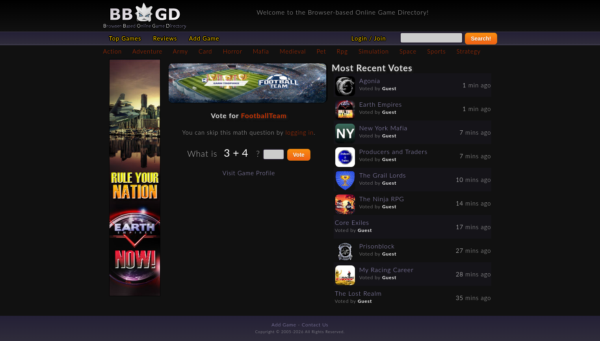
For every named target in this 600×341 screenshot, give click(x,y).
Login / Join (368, 38)
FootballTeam (264, 115)
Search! (481, 38)
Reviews (165, 38)
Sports (436, 51)
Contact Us (315, 325)
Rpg (342, 51)
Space (407, 51)
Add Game (204, 38)
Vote (299, 155)
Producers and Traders (393, 151)
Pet (321, 51)
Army (180, 51)
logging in (299, 132)
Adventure (147, 51)
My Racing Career (386, 269)
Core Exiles (352, 222)
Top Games (125, 38)
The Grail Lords (382, 175)
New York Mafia (383, 128)
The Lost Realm (358, 293)
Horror (232, 51)
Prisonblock (377, 246)
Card (205, 51)
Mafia (261, 51)
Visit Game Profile (249, 172)
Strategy (469, 51)
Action (112, 51)
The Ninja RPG (381, 198)
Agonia (370, 80)
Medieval (293, 51)
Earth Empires (380, 104)
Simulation (374, 51)
